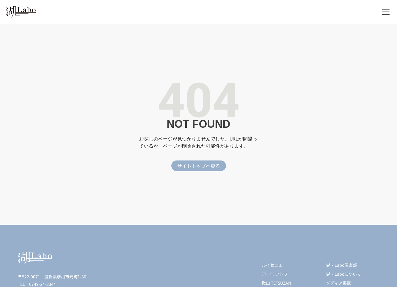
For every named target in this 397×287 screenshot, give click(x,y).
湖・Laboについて (343, 274)
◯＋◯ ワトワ (275, 274)
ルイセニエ (272, 265)
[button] (386, 12)
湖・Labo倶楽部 (341, 265)
